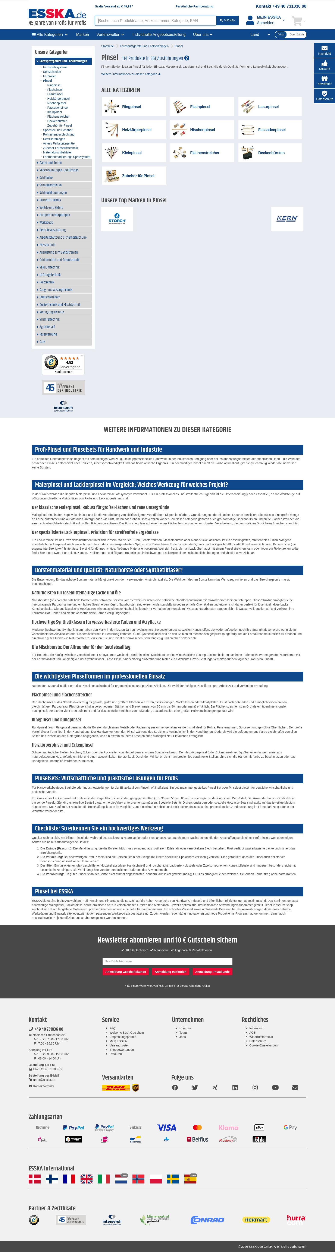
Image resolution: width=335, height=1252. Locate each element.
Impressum (256, 1028)
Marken (82, 34)
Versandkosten (119, 1045)
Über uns (185, 1028)
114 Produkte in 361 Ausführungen (155, 58)
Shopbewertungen (122, 1049)
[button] (324, 65)
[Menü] (82, 356)
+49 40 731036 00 (46, 1029)
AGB (252, 1032)
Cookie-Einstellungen (263, 1045)
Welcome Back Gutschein (127, 1032)
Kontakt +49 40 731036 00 (281, 6)
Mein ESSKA (118, 1041)
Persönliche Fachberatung (194, 6)
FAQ (113, 1028)
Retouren (116, 1054)
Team (183, 1032)
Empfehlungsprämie (123, 1037)
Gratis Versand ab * (114, 6)
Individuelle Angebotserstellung (158, 34)
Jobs (182, 1037)
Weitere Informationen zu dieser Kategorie (131, 74)
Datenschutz (257, 1041)
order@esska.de (42, 1079)
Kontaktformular (41, 1086)
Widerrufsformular (261, 1037)
